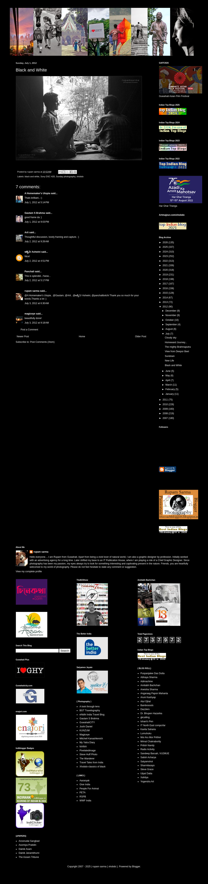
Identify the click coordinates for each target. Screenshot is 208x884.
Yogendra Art (147, 781)
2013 (166, 302)
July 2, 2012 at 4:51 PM (37, 261)
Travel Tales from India (91, 762)
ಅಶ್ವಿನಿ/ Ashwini (33, 251)
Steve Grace (147, 769)
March (169, 384)
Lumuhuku (145, 733)
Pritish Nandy (147, 745)
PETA (82, 792)
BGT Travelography (89, 710)
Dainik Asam (25, 849)
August (169, 329)
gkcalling (145, 717)
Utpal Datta (146, 773)
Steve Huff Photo (88, 754)
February (170, 389)
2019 (166, 274)
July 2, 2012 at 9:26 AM (37, 241)
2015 (166, 293)
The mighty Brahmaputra (178, 347)
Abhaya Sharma (148, 677)
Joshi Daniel (85, 726)
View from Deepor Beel (177, 351)
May (168, 375)
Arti (27, 232)
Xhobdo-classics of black (92, 766)
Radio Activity (147, 749)
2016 (166, 288)
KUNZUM (84, 730)
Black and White (173, 365)
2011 (166, 399)
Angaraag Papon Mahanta (154, 693)
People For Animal (89, 788)
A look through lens (89, 706)
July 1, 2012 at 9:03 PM (37, 221)
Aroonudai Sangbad (29, 841)
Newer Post (23, 336)
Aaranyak (84, 780)
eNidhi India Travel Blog (91, 714)
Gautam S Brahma (35, 213)
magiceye (30, 313)
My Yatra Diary (87, 742)
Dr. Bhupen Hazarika (151, 713)
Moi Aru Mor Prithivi (150, 737)
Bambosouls (146, 705)
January (169, 394)
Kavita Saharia (148, 729)
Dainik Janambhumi (29, 853)
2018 (166, 279)
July (167, 333)
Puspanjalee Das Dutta (152, 673)
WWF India (85, 800)
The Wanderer (86, 758)
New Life (169, 360)
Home (82, 336)
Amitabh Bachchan (150, 685)
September (171, 324)
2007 (166, 418)
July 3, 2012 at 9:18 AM (37, 322)
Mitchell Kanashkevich (91, 738)
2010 (166, 404)
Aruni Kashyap (148, 697)
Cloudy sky (170, 337)
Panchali (29, 271)
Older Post (140, 336)
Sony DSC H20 (47, 176)
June (168, 371)
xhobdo (80, 176)
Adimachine (146, 681)
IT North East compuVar (153, 725)
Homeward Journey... (176, 342)
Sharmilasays (147, 765)
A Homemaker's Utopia (37, 193)
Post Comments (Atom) (42, 342)
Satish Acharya (148, 757)
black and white (32, 176)
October (169, 320)
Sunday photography (65, 176)
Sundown (170, 356)
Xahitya (144, 777)
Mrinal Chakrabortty (150, 741)
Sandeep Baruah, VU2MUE (154, 753)
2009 (166, 409)
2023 (166, 256)
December (171, 310)
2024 (166, 251)
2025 (166, 247)
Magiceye (84, 734)
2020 (166, 270)
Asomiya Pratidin (27, 845)
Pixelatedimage (87, 750)
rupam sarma (32, 291)
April (168, 380)
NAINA (83, 746)
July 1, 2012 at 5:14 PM (37, 202)
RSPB (82, 796)
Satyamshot (146, 761)
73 (24, 787)
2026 (166, 242)
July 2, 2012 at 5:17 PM (37, 280)
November (171, 315)
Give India (84, 784)
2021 (166, 265)
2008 (166, 413)
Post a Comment (29, 329)
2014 (166, 297)
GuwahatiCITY (87, 722)
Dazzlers (145, 709)
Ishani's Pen (146, 721)
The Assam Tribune (29, 857)
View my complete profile (29, 571)
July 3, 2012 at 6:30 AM (37, 303)
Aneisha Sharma (149, 689)
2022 (166, 261)
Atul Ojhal (145, 701)
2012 (166, 306)
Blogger (136, 866)
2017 (166, 283)
